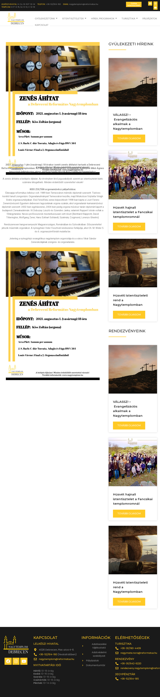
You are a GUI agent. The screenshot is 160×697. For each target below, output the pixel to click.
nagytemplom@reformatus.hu (56, 659)
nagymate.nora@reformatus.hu (138, 653)
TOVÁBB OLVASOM (129, 138)
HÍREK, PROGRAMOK (104, 18)
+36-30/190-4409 (130, 648)
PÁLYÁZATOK (149, 18)
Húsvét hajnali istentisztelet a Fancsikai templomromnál (133, 212)
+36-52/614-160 (48, 654)
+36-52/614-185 (129, 678)
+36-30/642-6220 (130, 663)
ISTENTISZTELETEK (74, 18)
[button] (134, 4)
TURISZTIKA (129, 18)
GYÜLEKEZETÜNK (46, 18)
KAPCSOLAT (41, 24)
